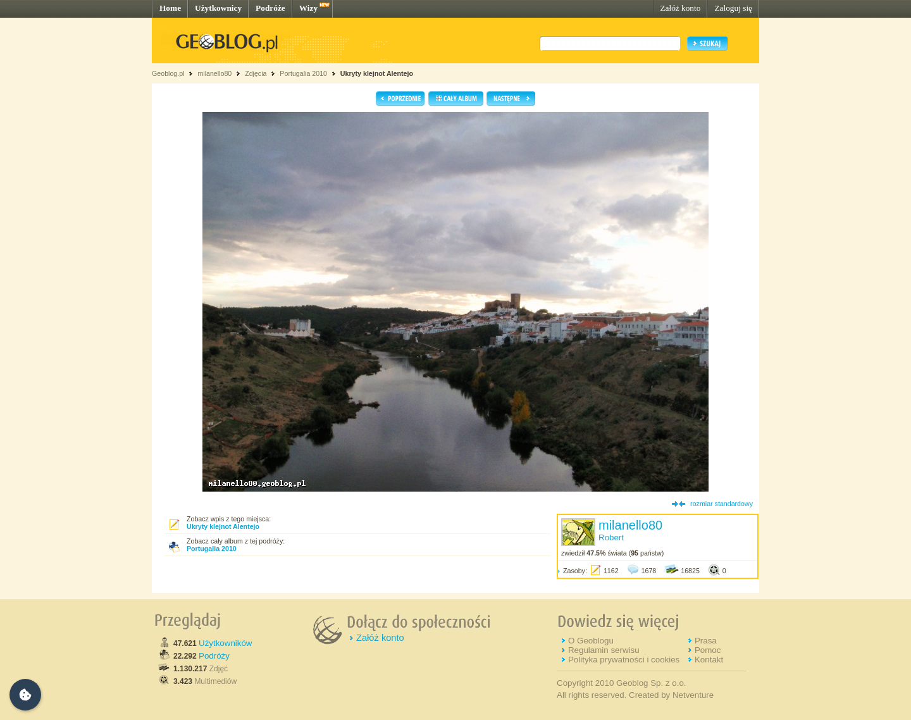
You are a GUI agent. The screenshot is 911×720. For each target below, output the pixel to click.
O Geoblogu (591, 640)
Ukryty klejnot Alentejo (376, 73)
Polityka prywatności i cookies (623, 659)
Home (170, 8)
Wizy (308, 8)
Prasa (706, 640)
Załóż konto (680, 8)
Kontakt (709, 659)
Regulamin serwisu (604, 650)
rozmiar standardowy (721, 503)
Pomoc (708, 650)
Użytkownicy (218, 8)
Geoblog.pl (168, 73)
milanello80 (214, 73)
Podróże (270, 8)
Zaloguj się (733, 8)
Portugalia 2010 (303, 73)
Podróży (214, 656)
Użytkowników (225, 643)
